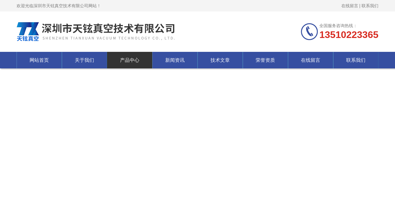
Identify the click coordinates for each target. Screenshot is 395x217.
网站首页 (39, 60)
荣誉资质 (265, 60)
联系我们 (370, 5)
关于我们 (84, 60)
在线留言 (349, 5)
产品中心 (129, 60)
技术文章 (220, 60)
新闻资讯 (175, 60)
